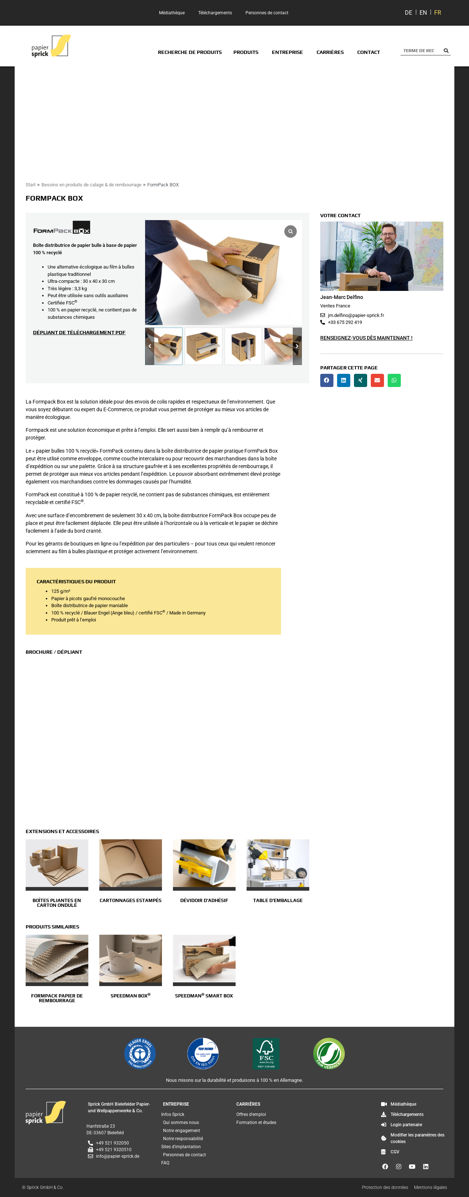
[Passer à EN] (423, 13)
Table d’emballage (278, 900)
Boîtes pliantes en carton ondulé (57, 903)
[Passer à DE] (408, 13)
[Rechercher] (446, 50)
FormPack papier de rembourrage (57, 998)
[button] (297, 346)
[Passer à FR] (438, 13)
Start (31, 184)
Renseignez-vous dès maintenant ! (366, 338)
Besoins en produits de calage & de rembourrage (91, 184)
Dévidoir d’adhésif (204, 900)
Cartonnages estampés (131, 900)
